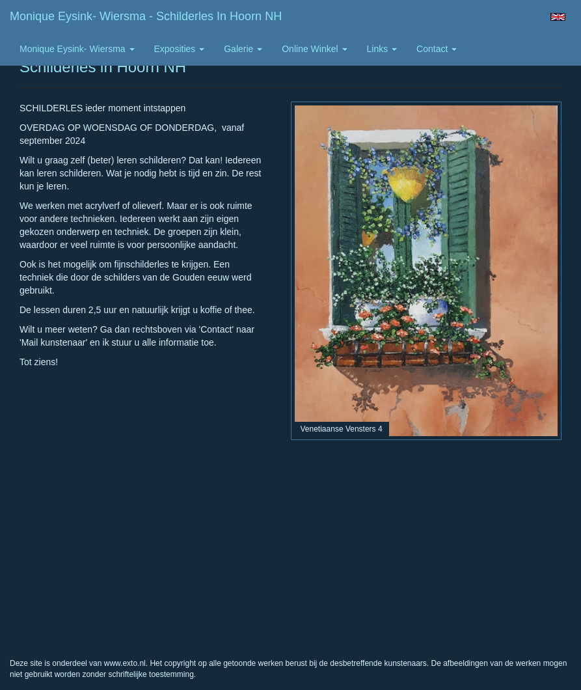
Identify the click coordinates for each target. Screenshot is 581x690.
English (557, 17)
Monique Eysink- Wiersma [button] (77, 49)
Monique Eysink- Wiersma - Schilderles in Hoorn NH (146, 16)
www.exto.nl (125, 663)
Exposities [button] (179, 49)
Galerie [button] (243, 49)
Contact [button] (436, 49)
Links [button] (382, 49)
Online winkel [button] (314, 49)
